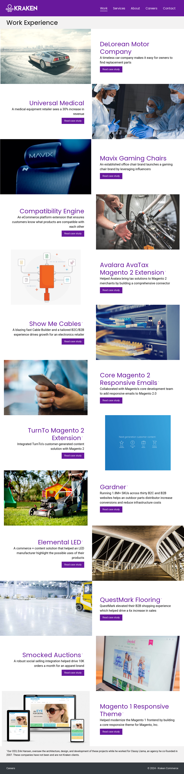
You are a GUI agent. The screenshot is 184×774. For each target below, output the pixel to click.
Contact (169, 8)
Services (119, 8)
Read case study (111, 69)
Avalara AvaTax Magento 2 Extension (133, 269)
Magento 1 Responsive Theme (134, 710)
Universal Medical (56, 103)
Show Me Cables (56, 323)
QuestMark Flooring (131, 599)
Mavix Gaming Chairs (133, 158)
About (135, 8)
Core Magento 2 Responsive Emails (129, 379)
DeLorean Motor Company (124, 48)
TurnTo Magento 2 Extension (56, 434)
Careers (151, 8)
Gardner (114, 487)
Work (103, 8)
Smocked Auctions (52, 655)
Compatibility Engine (52, 211)
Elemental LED (60, 542)
